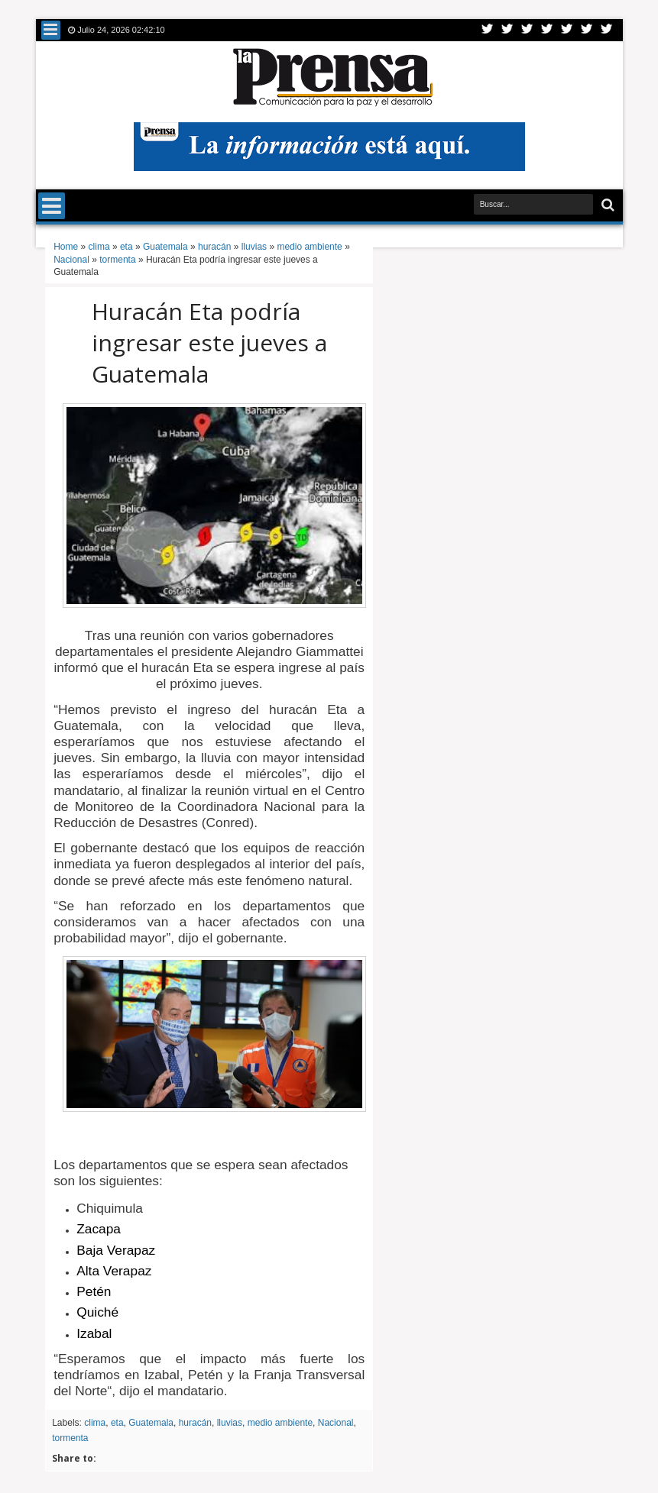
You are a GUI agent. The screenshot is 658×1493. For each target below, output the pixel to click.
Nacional (336, 1422)
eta (117, 1422)
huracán (195, 1422)
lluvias (229, 1422)
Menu (50, 30)
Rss (547, 30)
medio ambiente (280, 1422)
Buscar (606, 205)
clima (94, 1422)
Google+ (527, 30)
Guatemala (150, 1422)
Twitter (488, 30)
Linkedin (567, 30)
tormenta (70, 1438)
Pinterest (607, 30)
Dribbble (587, 30)
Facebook (507, 30)
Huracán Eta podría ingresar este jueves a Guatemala (209, 342)
